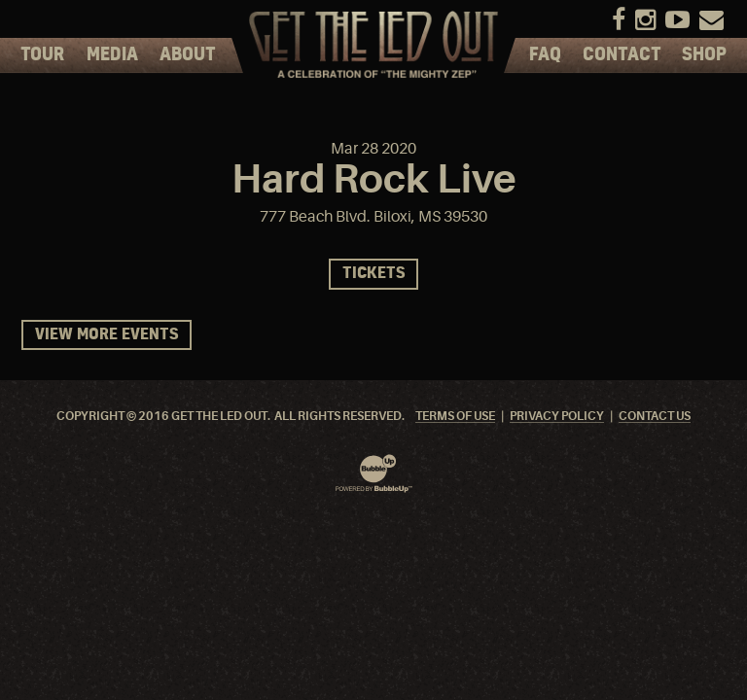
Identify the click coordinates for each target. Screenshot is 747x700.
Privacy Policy (557, 416)
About (188, 55)
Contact (622, 55)
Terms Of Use (455, 416)
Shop (704, 55)
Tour (42, 55)
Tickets (373, 273)
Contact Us (655, 416)
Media (112, 55)
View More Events (106, 335)
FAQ (545, 55)
